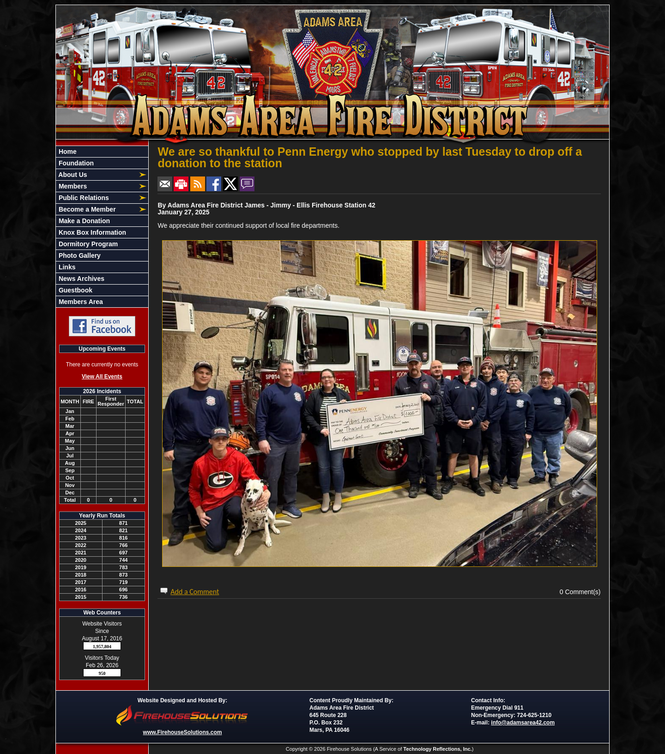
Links (66, 267)
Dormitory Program (87, 244)
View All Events (102, 376)
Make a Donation (83, 221)
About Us (72, 174)
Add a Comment (194, 591)
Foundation (75, 163)
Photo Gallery (79, 255)
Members (72, 186)
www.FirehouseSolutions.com (182, 732)
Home (67, 151)
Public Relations (83, 197)
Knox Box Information (91, 232)
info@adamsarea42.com (523, 722)
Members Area (80, 301)
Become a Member (86, 209)
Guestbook (74, 290)
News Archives (80, 278)
